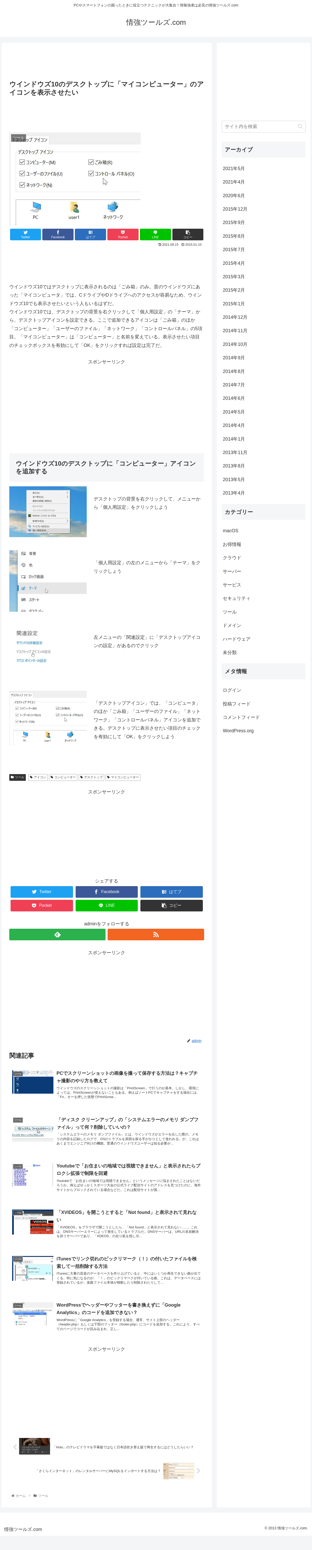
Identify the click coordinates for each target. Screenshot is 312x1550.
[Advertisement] (106, 59)
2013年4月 (234, 493)
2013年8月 (234, 465)
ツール (17, 777)
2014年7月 (234, 384)
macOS (230, 530)
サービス (232, 584)
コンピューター (63, 777)
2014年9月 (234, 357)
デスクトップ (91, 777)
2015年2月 (234, 290)
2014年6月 (234, 398)
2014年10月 (235, 344)
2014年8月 (234, 371)
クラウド (232, 557)
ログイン (232, 690)
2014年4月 (234, 425)
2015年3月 (234, 276)
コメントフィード (241, 717)
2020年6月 (234, 195)
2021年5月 (234, 168)
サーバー (232, 571)
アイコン (38, 777)
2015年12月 (235, 209)
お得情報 (232, 544)
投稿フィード (237, 703)
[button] (300, 126)
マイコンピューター (123, 777)
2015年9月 (234, 222)
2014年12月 (235, 317)
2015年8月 (234, 236)
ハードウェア (237, 639)
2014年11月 (235, 330)
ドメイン (232, 625)
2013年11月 (235, 452)
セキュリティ (237, 598)
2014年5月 (234, 412)
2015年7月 (234, 249)
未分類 (230, 652)
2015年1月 (234, 303)
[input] (263, 126)
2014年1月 (234, 439)
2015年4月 (234, 263)
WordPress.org (238, 730)
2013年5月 (234, 479)
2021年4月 (234, 182)
